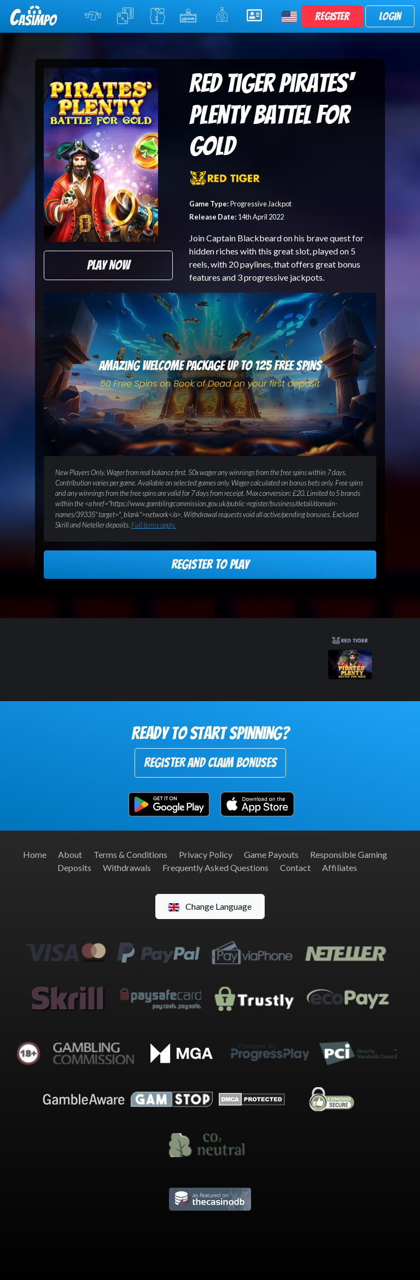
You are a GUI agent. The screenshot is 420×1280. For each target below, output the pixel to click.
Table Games (126, 16)
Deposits (74, 867)
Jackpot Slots (190, 16)
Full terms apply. (153, 524)
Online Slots (94, 16)
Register (332, 16)
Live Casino (157, 16)
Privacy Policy (205, 854)
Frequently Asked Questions (215, 867)
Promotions (224, 15)
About (70, 854)
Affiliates (339, 867)
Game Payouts (271, 854)
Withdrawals (127, 867)
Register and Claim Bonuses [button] (210, 762)
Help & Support (258, 15)
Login (390, 16)
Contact (295, 867)
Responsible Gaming (348, 854)
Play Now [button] (108, 265)
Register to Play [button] (210, 564)
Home (34, 854)
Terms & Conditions (130, 854)
